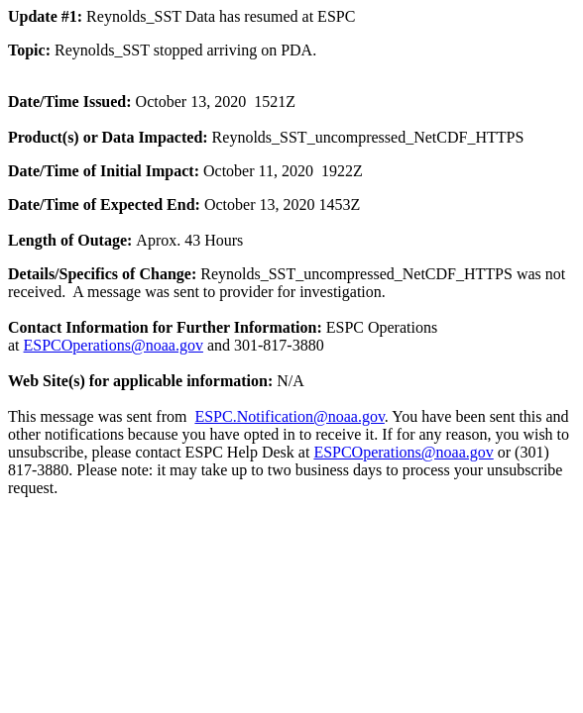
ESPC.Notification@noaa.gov (289, 416)
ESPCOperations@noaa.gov (113, 345)
